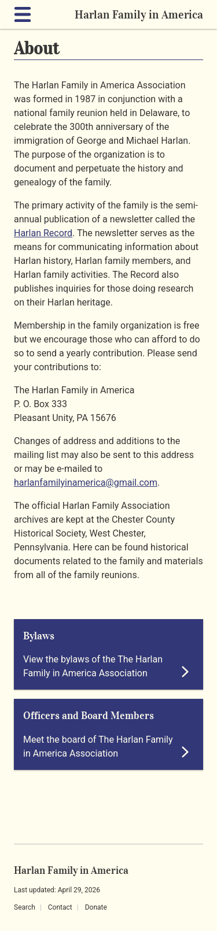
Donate (96, 907)
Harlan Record (43, 233)
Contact (60, 907)
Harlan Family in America (139, 14)
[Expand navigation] (24, 14)
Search (24, 907)
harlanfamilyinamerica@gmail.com (85, 482)
